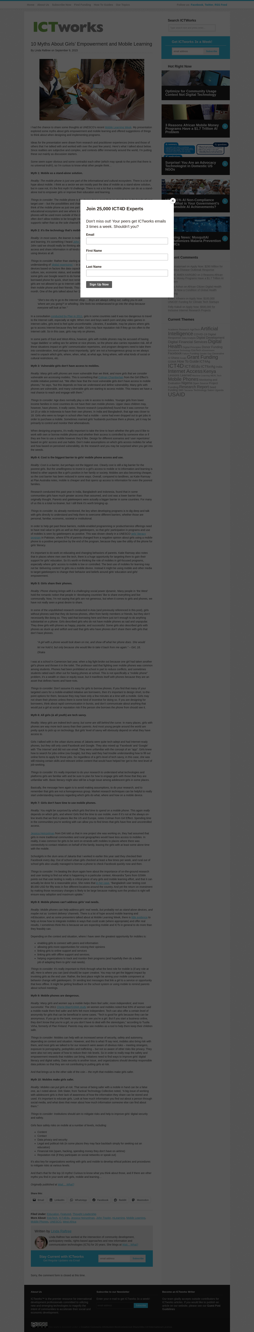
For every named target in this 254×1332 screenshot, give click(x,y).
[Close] (173, 201)
